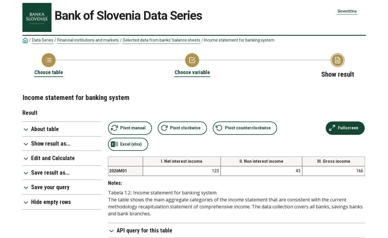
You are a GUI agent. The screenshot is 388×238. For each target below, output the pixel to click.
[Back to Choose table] (48, 64)
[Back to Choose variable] (192, 64)
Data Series (42, 40)
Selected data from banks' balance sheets (161, 40)
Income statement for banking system (239, 40)
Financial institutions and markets (88, 40)
